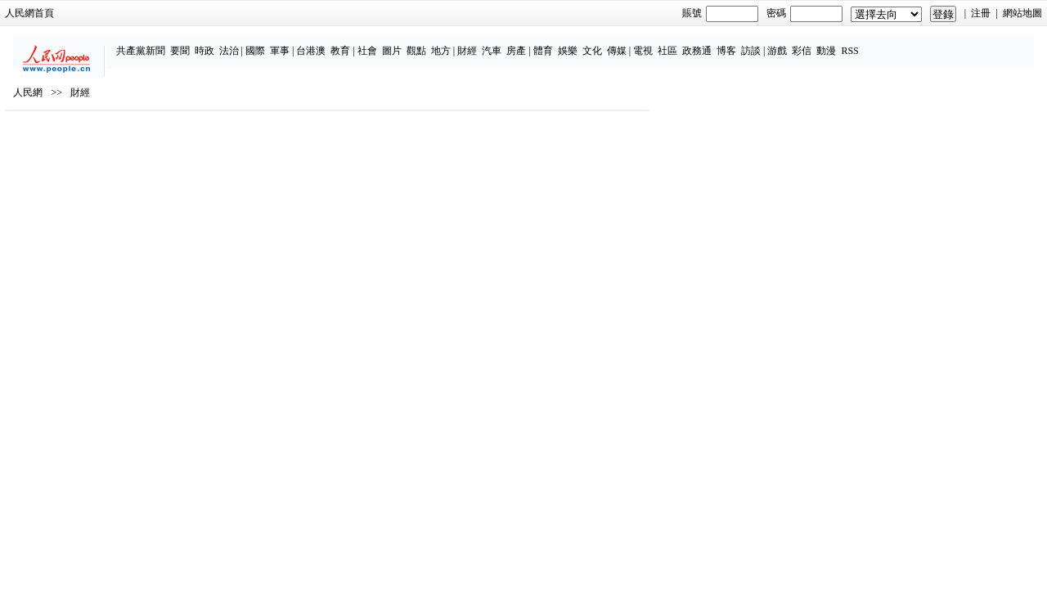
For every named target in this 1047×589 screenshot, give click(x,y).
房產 (553, 42)
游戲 (814, 42)
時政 (240, 42)
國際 (291, 42)
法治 (265, 42)
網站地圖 (896, 13)
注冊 (855, 13)
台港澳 (347, 42)
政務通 (733, 42)
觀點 (452, 42)
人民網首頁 (155, 13)
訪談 (787, 42)
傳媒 (653, 42)
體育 (579, 42)
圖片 (428, 42)
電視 (679, 42)
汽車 (528, 42)
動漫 (863, 42)
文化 (628, 42)
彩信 (838, 42)
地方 (477, 42)
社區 (703, 42)
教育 (377, 42)
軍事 (316, 42)
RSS (886, 42)
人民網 (154, 140)
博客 (762, 42)
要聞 (216, 42)
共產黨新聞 (176, 42)
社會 (403, 42)
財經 (504, 42)
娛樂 (603, 42)
